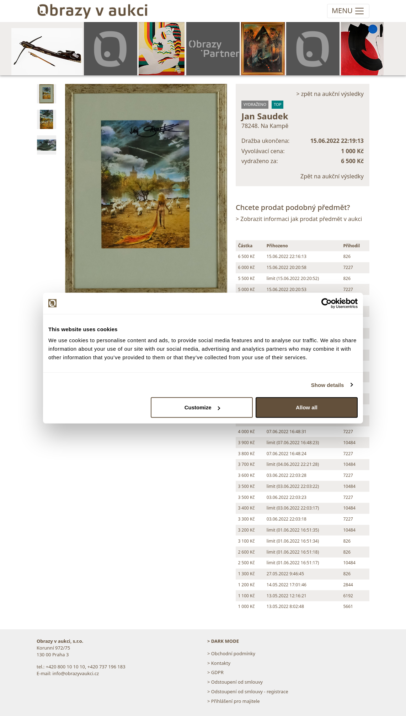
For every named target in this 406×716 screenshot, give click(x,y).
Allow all (306, 407)
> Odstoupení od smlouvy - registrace (247, 691)
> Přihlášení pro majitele (233, 701)
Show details (327, 385)
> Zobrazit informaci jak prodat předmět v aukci (299, 219)
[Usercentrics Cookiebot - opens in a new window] (326, 303)
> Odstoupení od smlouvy (235, 682)
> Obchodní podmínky (231, 653)
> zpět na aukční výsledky (330, 94)
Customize (202, 407)
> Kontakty (218, 663)
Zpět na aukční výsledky (332, 176)
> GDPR (215, 672)
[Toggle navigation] (348, 11)
